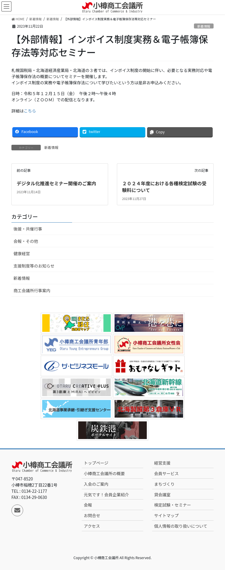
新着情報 (203, 26)
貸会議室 (162, 494)
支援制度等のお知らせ (33, 266)
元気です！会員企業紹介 (106, 494)
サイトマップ (166, 515)
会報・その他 (25, 241)
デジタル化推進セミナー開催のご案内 (56, 183)
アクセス (92, 526)
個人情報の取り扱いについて (180, 526)
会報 (88, 505)
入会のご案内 (96, 484)
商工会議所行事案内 (31, 290)
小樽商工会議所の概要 (104, 473)
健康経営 (21, 253)
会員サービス (166, 473)
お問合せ (92, 515)
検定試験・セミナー (172, 505)
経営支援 (162, 463)
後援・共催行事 (27, 229)
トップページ (96, 463)
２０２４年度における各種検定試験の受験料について (164, 186)
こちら (30, 111)
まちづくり (164, 484)
